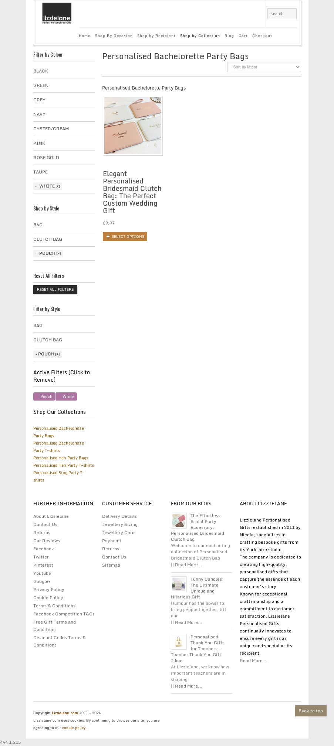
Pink (39, 142)
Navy (39, 114)
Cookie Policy (48, 597)
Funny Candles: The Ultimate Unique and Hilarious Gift (197, 588)
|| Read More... (186, 564)
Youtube (42, 573)
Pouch (47, 253)
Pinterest (43, 564)
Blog (229, 35)
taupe (40, 171)
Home (85, 35)
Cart (243, 35)
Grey (39, 99)
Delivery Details (119, 516)
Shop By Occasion (114, 35)
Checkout (262, 35)
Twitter (41, 556)
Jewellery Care (118, 532)
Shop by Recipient (156, 35)
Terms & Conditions (54, 605)
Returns (41, 532)
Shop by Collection (200, 35)
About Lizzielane (51, 516)
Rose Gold (46, 157)
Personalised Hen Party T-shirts (63, 465)
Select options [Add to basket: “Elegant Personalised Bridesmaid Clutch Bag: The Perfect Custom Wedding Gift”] (128, 236)
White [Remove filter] (68, 396)
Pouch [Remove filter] (46, 396)
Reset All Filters (55, 289)
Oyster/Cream (51, 128)
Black (40, 70)
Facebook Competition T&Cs (64, 613)
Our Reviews (46, 540)
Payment (111, 540)
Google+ (42, 581)
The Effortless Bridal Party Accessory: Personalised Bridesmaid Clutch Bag (197, 527)
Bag (38, 224)
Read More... (253, 660)
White (47, 185)
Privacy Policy (48, 589)
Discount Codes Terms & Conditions (59, 641)
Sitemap (111, 564)
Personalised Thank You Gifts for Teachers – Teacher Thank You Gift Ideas (198, 649)
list (217, 69)
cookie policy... (75, 727)
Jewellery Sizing (120, 524)
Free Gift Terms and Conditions (54, 625)
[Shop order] (264, 67)
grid (204, 69)
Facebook (43, 548)
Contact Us (45, 524)
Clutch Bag (47, 239)
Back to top (310, 710)
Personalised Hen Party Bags (60, 458)
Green (40, 85)
